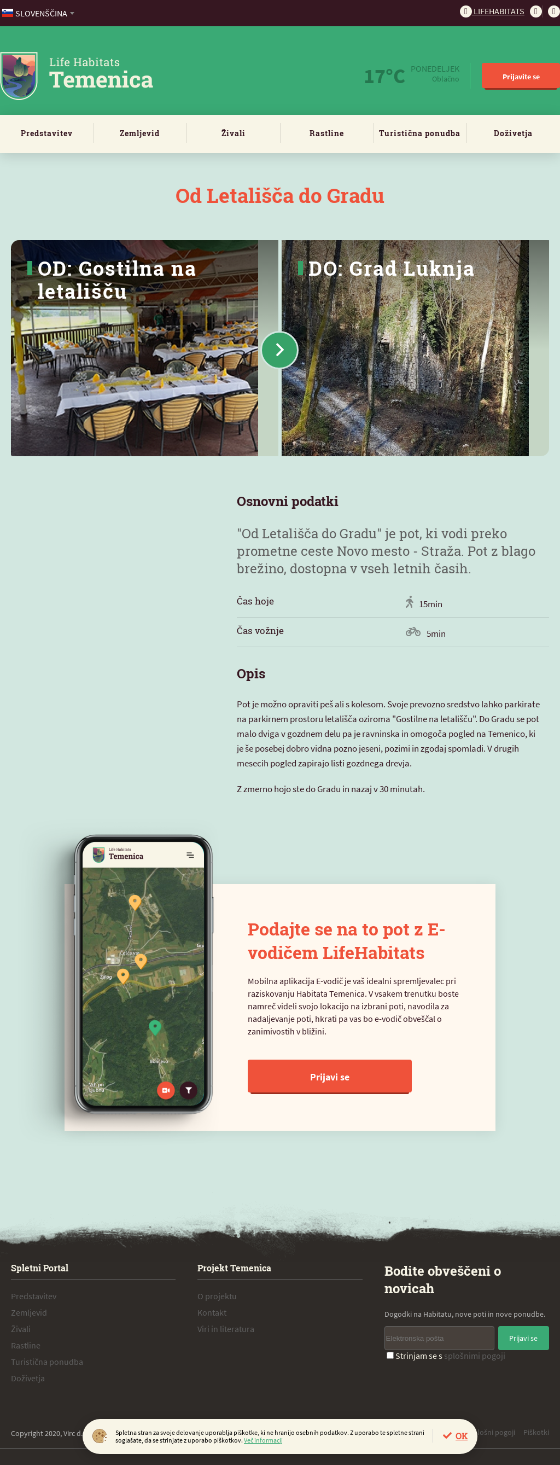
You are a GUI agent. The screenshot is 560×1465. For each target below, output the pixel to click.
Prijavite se (521, 77)
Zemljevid (140, 133)
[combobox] (39, 13)
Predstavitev (47, 133)
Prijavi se (329, 1077)
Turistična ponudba (419, 133)
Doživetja (513, 133)
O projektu (217, 1295)
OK (462, 1435)
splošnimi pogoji (474, 1355)
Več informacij (263, 1440)
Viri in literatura (225, 1328)
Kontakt (211, 1312)
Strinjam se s (446, 1355)
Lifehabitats (492, 10)
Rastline (327, 133)
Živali (233, 133)
